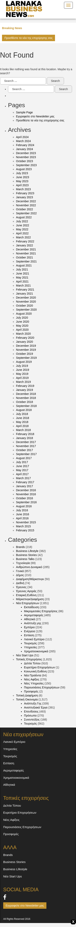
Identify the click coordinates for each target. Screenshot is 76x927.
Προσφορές (31, 691)
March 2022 (23, 237)
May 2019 (22, 373)
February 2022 (25, 241)
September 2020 (26, 309)
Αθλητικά (29, 619)
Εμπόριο (29, 627)
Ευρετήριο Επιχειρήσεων (39, 667)
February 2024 (25, 145)
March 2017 (23, 478)
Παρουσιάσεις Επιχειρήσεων (41, 687)
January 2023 (24, 197)
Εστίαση (29, 635)
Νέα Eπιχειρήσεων (27, 603)
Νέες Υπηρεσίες (34, 683)
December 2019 (26, 345)
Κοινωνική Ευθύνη (35, 671)
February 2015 (25, 530)
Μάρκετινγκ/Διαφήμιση (30, 599)
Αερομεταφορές (33, 615)
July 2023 (22, 173)
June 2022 (22, 225)
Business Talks (25, 559)
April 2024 (22, 137)
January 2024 (24, 149)
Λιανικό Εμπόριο (34, 639)
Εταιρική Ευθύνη (26, 595)
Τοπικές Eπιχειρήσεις (29, 659)
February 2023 (25, 193)
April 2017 (22, 474)
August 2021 (24, 265)
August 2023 (24, 169)
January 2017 (24, 486)
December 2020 (26, 297)
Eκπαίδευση (31, 607)
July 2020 (22, 317)
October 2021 (24, 257)
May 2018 (22, 422)
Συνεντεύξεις (32, 719)
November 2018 (26, 397)
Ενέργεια (29, 631)
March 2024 (23, 141)
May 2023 (22, 181)
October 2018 (24, 402)
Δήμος (20, 575)
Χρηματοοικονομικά (36, 651)
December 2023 (26, 153)
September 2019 (26, 357)
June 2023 (22, 177)
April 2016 (22, 518)
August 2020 (24, 313)
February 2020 (25, 337)
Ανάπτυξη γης (32, 623)
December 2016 (26, 490)
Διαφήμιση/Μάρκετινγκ (30, 579)
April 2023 (22, 185)
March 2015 (23, 526)
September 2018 (26, 406)
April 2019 (22, 377)
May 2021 (22, 277)
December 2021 (26, 249)
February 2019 (25, 385)
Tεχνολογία (23, 563)
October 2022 (24, 209)
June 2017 (22, 466)
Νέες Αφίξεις (31, 679)
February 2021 (25, 289)
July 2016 (22, 510)
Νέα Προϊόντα (32, 675)
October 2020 (24, 305)
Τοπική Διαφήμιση (27, 695)
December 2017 (26, 442)
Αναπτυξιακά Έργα (35, 707)
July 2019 (22, 365)
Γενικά (20, 571)
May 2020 (22, 325)
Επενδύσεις (31, 711)
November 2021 (26, 253)
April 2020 (22, 329)
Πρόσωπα (30, 715)
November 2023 (26, 157)
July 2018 (22, 414)
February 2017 (25, 482)
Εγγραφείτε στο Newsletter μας (35, 116)
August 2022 (24, 217)
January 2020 (24, 341)
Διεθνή (20, 583)
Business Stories (26, 555)
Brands (20, 547)
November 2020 (26, 301)
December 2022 (26, 201)
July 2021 (22, 269)
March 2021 (23, 285)
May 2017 (22, 470)
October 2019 (24, 353)
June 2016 (22, 514)
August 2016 (24, 506)
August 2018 (24, 410)
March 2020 (23, 333)
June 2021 (22, 273)
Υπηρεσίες (30, 647)
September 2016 (26, 502)
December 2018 (26, 393)
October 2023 (24, 161)
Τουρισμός (30, 643)
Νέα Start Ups (24, 655)
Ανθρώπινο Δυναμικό (29, 567)
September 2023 (26, 165)
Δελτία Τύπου (32, 663)
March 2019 (23, 381)
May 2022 (22, 229)
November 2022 (26, 205)
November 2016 (26, 494)
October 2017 (24, 450)
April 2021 (22, 281)
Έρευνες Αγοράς (26, 591)
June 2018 (22, 418)
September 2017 (26, 454)
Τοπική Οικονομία (27, 699)
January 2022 (24, 245)
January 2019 (24, 389)
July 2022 (22, 221)
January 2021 (24, 293)
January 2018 (24, 438)
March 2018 (23, 430)
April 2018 (22, 426)
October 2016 (24, 498)
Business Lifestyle (27, 551)
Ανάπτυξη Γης (32, 703)
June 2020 (22, 321)
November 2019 (26, 349)
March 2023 (23, 189)
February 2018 (25, 434)
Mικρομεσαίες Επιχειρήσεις (41, 611)
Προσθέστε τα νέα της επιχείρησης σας (28, 38)
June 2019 (22, 369)
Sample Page (24, 112)
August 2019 (24, 361)
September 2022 (26, 213)
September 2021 (26, 261)
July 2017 (22, 462)
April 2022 (22, 233)
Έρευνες (21, 587)
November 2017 (26, 446)
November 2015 (26, 522)
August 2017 (24, 458)
